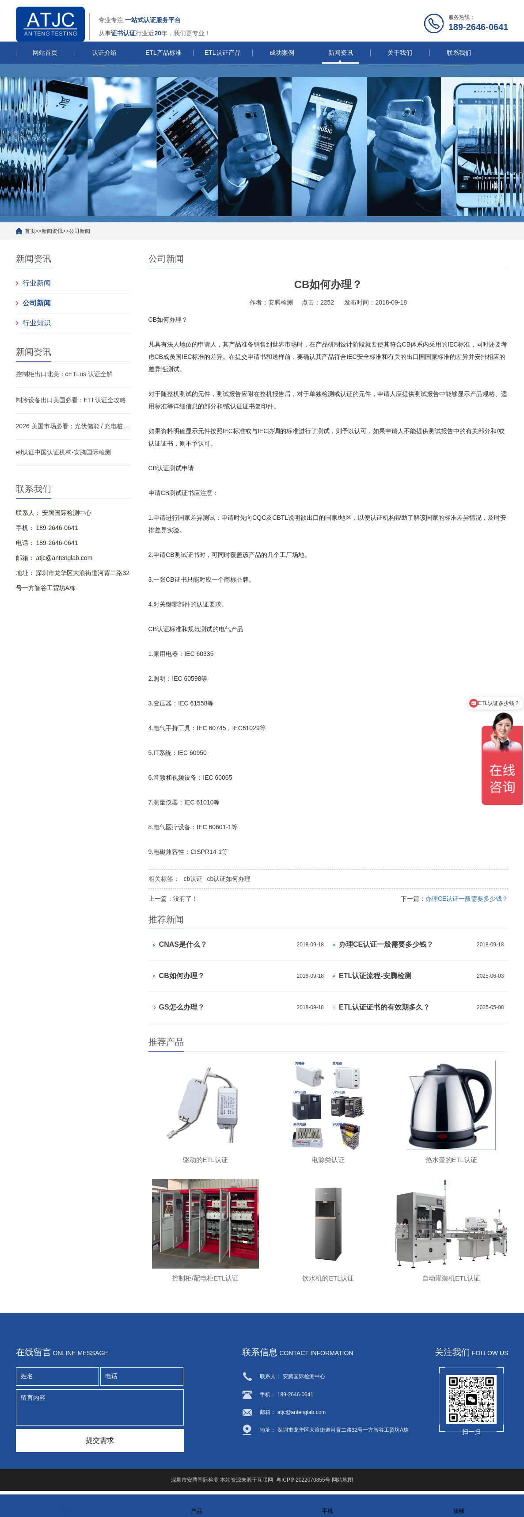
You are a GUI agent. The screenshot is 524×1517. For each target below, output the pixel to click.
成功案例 (282, 52)
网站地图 (342, 1484)
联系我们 (459, 52)
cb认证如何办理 (229, 878)
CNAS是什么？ (183, 944)
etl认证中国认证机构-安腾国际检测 (63, 452)
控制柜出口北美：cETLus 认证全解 (64, 373)
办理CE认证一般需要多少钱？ (466, 898)
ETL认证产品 (223, 52)
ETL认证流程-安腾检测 (375, 976)
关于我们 (399, 52)
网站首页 (45, 52)
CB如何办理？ (182, 976)
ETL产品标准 (163, 52)
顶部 (458, 1505)
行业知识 (37, 323)
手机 (327, 1505)
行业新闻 (37, 283)
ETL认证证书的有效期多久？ (384, 1007)
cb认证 (193, 878)
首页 (30, 231)
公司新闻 (79, 231)
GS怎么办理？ (182, 1007)
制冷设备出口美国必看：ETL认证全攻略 (71, 400)
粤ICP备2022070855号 (303, 1484)
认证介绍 (104, 52)
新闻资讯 (340, 52)
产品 (196, 1505)
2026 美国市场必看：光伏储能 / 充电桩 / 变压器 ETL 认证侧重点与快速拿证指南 (73, 426)
